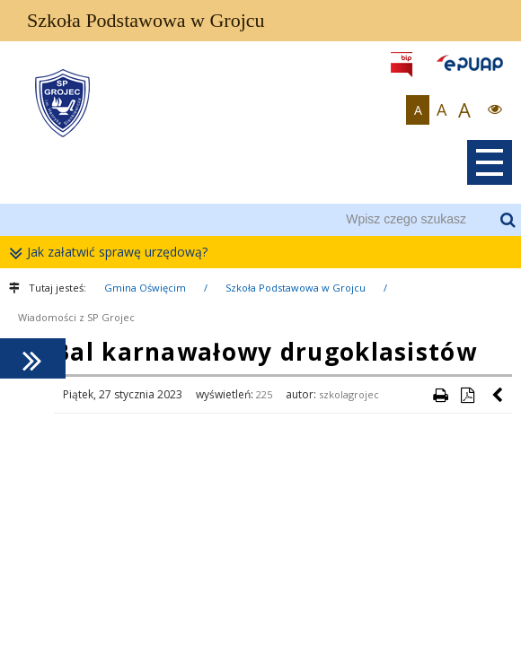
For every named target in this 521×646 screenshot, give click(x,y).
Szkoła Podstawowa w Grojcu (295, 287)
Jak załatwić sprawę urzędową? (113, 253)
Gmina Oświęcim (145, 287)
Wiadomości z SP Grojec (76, 317)
